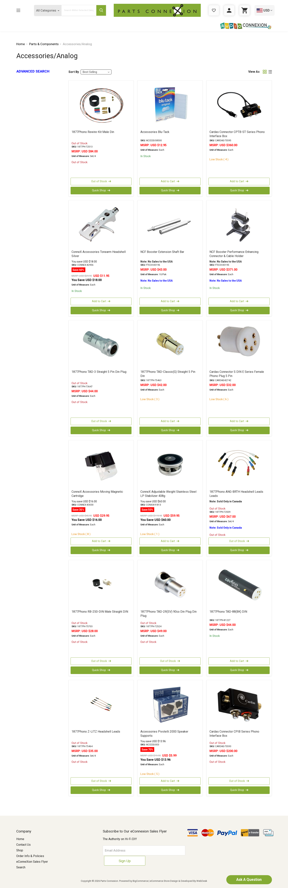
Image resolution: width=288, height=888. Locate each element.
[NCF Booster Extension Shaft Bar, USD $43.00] (170, 225)
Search (20, 867)
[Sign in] (229, 10)
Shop (19, 850)
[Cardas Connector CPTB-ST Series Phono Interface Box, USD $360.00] (239, 105)
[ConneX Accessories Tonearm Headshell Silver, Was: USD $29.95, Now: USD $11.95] (101, 225)
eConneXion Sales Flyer (32, 861)
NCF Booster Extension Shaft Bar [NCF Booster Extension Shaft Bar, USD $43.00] (162, 252)
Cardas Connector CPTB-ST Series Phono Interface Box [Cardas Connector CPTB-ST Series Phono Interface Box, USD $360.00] (237, 134)
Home (20, 839)
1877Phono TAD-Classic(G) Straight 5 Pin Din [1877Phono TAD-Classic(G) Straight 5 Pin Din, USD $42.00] (167, 374)
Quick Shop (101, 190)
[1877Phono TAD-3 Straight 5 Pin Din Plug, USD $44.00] (101, 345)
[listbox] (96, 71)
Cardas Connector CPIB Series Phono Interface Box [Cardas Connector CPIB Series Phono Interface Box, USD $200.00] (234, 733)
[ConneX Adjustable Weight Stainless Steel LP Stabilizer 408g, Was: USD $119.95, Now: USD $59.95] (170, 465)
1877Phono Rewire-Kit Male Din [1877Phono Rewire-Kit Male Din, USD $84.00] (93, 132)
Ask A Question (247, 879)
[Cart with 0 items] (244, 10)
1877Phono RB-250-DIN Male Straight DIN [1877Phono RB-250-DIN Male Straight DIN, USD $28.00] (100, 611)
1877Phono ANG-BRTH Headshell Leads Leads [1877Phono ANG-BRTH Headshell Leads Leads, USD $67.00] (236, 494)
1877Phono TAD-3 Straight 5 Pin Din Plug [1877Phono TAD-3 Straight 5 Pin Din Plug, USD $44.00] (99, 372)
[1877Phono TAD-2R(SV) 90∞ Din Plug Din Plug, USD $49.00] (170, 585)
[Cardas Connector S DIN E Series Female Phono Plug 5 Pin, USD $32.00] (239, 345)
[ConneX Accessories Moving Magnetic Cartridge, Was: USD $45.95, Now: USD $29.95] (101, 465)
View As (254, 71)
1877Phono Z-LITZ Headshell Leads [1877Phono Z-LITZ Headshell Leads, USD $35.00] (96, 731)
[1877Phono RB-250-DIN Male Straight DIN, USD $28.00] (101, 585)
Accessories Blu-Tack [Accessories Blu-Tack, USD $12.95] (154, 132)
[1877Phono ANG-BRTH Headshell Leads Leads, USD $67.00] (239, 465)
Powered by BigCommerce (133, 881)
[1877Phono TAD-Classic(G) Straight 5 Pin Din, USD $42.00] (170, 345)
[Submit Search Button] (101, 10)
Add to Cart (170, 181)
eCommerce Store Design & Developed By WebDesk (178, 881)
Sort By (73, 72)
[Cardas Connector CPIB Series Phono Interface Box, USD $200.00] (239, 705)
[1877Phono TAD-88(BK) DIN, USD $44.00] (239, 585)
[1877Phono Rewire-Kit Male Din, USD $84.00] (101, 105)
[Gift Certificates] (214, 10)
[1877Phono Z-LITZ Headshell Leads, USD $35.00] (101, 705)
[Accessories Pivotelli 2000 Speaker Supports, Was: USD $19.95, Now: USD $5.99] (170, 705)
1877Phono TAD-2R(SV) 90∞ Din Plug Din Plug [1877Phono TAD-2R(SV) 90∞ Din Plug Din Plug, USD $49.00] (168, 614)
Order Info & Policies (30, 856)
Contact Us (23, 844)
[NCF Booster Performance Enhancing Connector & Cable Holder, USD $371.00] (239, 225)
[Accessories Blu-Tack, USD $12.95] (170, 105)
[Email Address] (132, 850)
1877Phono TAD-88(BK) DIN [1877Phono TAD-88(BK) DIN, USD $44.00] (228, 611)
